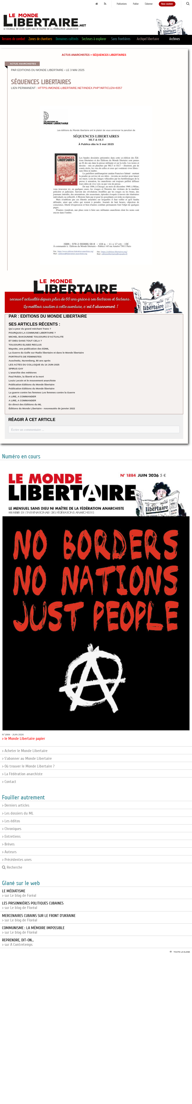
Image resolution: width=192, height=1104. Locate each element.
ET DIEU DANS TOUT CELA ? (25, 340)
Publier (136, 4)
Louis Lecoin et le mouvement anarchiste (32, 380)
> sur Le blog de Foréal (19, 893)
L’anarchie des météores (22, 372)
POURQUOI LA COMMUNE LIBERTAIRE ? (32, 332)
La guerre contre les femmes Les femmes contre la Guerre (41, 392)
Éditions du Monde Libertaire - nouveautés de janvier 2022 (41, 408)
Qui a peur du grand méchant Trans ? (29, 328)
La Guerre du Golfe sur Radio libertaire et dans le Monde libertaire (46, 352)
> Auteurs (9, 852)
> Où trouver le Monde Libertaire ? (28, 766)
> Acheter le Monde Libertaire (25, 751)
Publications (122, 4)
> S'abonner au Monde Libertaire (27, 758)
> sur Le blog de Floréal (33, 905)
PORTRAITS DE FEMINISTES (25, 356)
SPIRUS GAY (15, 368)
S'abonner (149, 4)
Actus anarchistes (76, 55)
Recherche (12, 867)
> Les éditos (11, 821)
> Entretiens (11, 836)
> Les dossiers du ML (18, 813)
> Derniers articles (15, 805)
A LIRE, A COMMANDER (22, 396)
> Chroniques (11, 829)
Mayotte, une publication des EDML (28, 348)
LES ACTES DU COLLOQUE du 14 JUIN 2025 (33, 364)
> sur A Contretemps (18, 942)
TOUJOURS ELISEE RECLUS (25, 344)
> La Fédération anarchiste (22, 774)
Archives (174, 39)
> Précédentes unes (17, 859)
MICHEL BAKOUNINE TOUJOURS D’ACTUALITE (36, 336)
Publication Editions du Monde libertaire (31, 384)
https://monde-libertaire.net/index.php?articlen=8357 (80, 87)
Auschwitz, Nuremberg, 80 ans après (29, 360)
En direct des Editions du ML (25, 404)
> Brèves (8, 844)
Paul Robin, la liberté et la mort (26, 376)
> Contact (9, 781)
